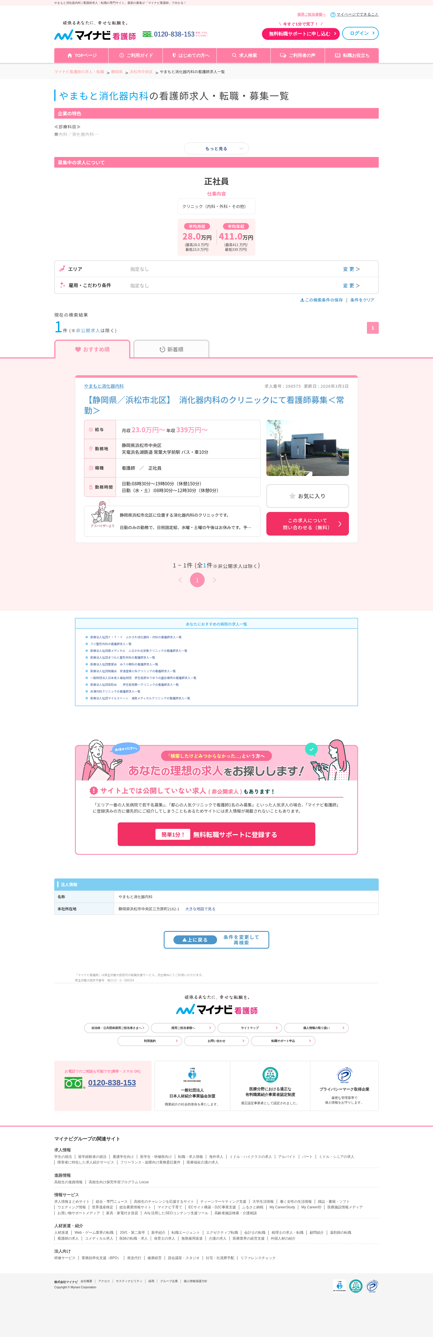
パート (307, 1157)
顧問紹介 (317, 1232)
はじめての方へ (193, 55)
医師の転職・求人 (133, 1238)
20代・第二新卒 (132, 1232)
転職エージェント (186, 1232)
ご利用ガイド (140, 55)
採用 (151, 1281)
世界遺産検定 (102, 1207)
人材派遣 (61, 1232)
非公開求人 (88, 330)
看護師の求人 (68, 1238)
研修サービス (65, 1258)
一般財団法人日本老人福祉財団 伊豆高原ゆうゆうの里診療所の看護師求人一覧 (143, 677)
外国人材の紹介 (283, 1238)
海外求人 (216, 1157)
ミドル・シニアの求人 (336, 1157)
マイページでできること (358, 14)
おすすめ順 (92, 349)
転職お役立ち (356, 55)
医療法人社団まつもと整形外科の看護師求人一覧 (122, 657)
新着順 (171, 349)
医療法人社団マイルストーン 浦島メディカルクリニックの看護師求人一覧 (140, 698)
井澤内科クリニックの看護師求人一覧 (115, 691)
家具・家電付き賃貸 (122, 1213)
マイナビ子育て (170, 1207)
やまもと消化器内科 (104, 386)
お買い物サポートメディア (79, 1213)
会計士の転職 (254, 1232)
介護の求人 (218, 1238)
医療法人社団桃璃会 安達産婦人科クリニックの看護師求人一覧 (133, 671)
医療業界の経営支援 (249, 1238)
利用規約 (150, 1041)
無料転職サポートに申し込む (299, 33)
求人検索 (248, 55)
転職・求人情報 (190, 1157)
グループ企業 (169, 1281)
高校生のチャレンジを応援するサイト (164, 1201)
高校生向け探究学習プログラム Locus (119, 1182)
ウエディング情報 (72, 1207)
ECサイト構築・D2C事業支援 (212, 1207)
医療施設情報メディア (345, 1207)
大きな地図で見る (200, 908)
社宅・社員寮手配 (220, 1258)
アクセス (104, 1281)
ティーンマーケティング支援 (223, 1201)
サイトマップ (250, 1028)
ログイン (359, 33)
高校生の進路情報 (68, 1182)
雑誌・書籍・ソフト (334, 1201)
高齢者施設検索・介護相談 (235, 1213)
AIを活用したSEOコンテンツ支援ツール (176, 1213)
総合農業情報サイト (135, 1207)
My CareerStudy (282, 1207)
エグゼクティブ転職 (222, 1232)
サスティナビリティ (129, 1281)
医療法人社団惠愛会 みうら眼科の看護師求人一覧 (124, 664)
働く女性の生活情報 (296, 1201)
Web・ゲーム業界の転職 (94, 1232)
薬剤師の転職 (340, 1232)
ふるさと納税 (252, 1207)
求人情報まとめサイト (72, 1201)
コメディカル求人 (99, 1238)
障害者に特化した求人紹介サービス (86, 1162)
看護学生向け (123, 1157)
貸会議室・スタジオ (184, 1258)
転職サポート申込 (283, 1041)
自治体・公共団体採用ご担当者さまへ (116, 1028)
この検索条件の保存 (322, 300)
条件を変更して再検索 (216, 939)
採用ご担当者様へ (311, 14)
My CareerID (311, 1207)
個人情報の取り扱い (316, 1028)
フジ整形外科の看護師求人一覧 (111, 644)
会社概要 (86, 1281)
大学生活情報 (263, 1201)
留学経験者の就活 (92, 1157)
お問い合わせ (216, 1041)
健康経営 (154, 1258)
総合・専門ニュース (112, 1201)
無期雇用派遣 (192, 1238)
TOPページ (86, 55)
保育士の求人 (164, 1238)
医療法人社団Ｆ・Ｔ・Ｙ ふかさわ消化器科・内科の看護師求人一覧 (136, 637)
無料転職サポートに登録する (216, 834)
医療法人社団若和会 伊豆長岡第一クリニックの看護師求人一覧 (134, 684)
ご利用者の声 (302, 55)
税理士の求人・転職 (288, 1232)
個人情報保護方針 (195, 1281)
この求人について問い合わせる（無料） (307, 524)
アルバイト (287, 1157)
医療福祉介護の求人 (203, 1162)
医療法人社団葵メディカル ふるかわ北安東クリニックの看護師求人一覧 (138, 650)
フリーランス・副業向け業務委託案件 (150, 1162)
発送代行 (134, 1258)
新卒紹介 (158, 1232)
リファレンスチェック (258, 1258)
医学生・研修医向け (156, 1157)
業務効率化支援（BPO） (101, 1258)
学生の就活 (63, 1157)
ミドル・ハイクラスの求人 (250, 1157)
